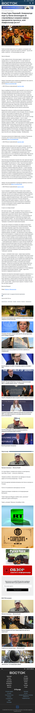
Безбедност (9, 683)
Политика (9, 679)
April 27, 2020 (20, 186)
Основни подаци (9, 691)
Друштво (9, 685)
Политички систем (9, 695)
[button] (32, 3)
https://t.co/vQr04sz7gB (10, 83)
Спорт (25, 687)
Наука (25, 683)
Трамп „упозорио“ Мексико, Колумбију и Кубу (13, 502)
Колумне (26, 679)
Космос (26, 681)
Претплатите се (17, 589)
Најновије (9, 676)
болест (23, 301)
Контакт (26, 693)
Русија (9, 678)
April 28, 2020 (20, 86)
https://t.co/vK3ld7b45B (12, 139)
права (14, 301)
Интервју (26, 678)
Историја (9, 693)
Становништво (9, 698)
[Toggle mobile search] (30, 3)
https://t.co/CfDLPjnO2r (16, 184)
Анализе (9, 687)
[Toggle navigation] (32, 3)
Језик (9, 700)
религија (10, 301)
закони (19, 301)
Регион (12, 10)
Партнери (26, 691)
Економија (9, 681)
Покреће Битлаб (26, 698)
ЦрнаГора (4, 301)
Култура (26, 685)
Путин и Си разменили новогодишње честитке (13, 487)
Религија (9, 696)
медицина (28, 301)
